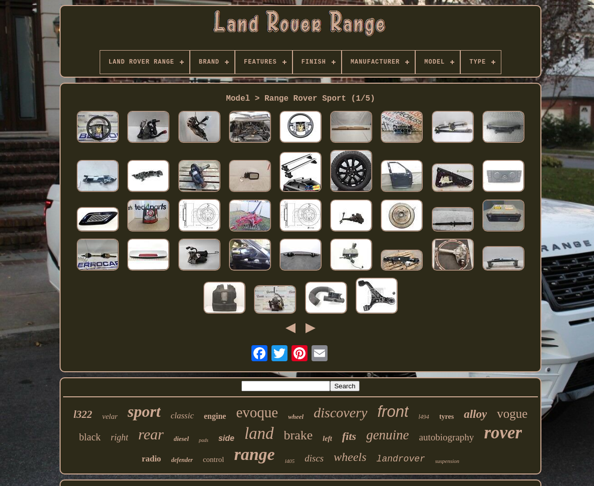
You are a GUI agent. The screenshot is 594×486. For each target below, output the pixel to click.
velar (110, 416)
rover (503, 432)
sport (144, 411)
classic (182, 415)
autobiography (446, 437)
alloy (475, 414)
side (226, 438)
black (90, 436)
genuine (387, 434)
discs (314, 458)
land (259, 433)
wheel (296, 416)
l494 (424, 416)
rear (151, 434)
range (254, 454)
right (119, 437)
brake (298, 435)
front (393, 411)
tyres (446, 416)
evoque (257, 412)
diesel (181, 438)
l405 (290, 461)
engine (215, 416)
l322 (83, 414)
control (213, 459)
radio (151, 458)
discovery (340, 412)
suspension (447, 461)
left (327, 438)
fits (349, 436)
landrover (401, 459)
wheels (350, 456)
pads (203, 440)
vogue (512, 413)
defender (182, 459)
